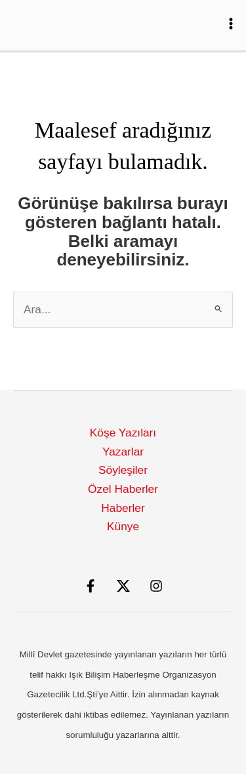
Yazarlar (123, 451)
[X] (123, 585)
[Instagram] (156, 585)
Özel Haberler (123, 488)
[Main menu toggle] (231, 24)
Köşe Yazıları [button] (123, 432)
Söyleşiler (123, 469)
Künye (123, 526)
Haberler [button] (122, 507)
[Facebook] (90, 585)
